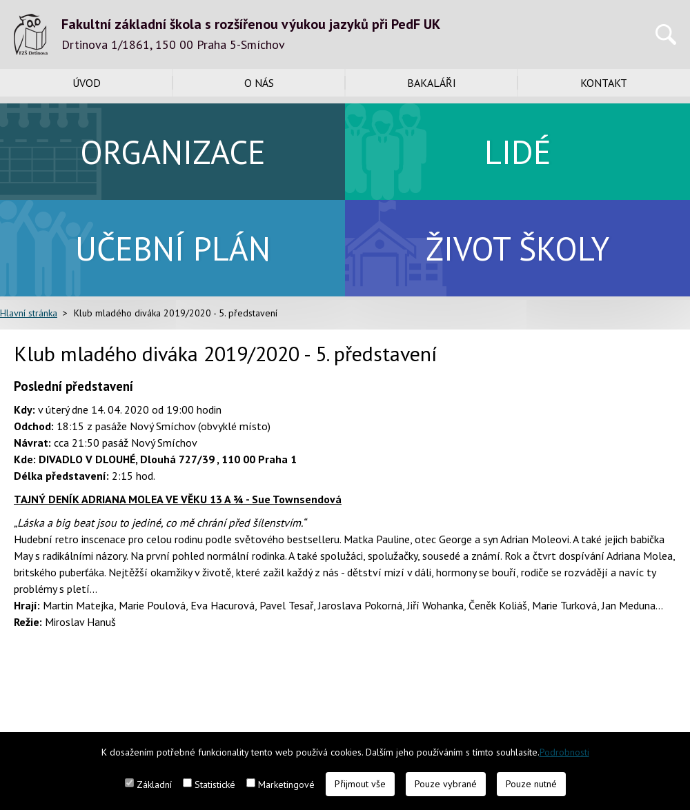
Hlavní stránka (28, 313)
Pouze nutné (531, 784)
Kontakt (603, 83)
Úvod (86, 83)
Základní (154, 784)
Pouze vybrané (446, 784)
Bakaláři (431, 83)
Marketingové (286, 784)
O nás (259, 83)
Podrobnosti (564, 752)
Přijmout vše (360, 784)
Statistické (215, 784)
